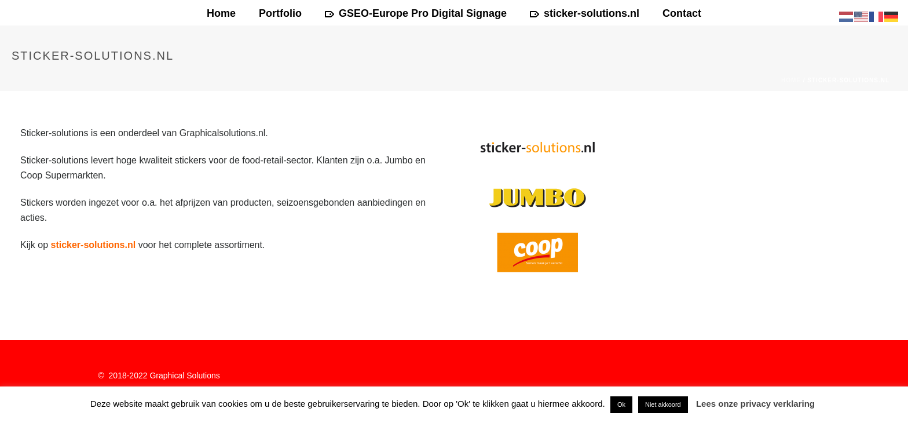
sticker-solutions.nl (584, 13)
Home (221, 13)
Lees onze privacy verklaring (755, 404)
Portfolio (280, 13)
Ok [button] (621, 404)
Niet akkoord (663, 404)
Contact (681, 13)
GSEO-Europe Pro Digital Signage (416, 13)
